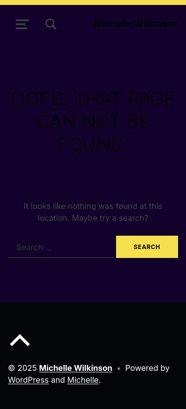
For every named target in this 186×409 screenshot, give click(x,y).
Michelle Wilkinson (136, 23)
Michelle (83, 380)
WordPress (28, 380)
